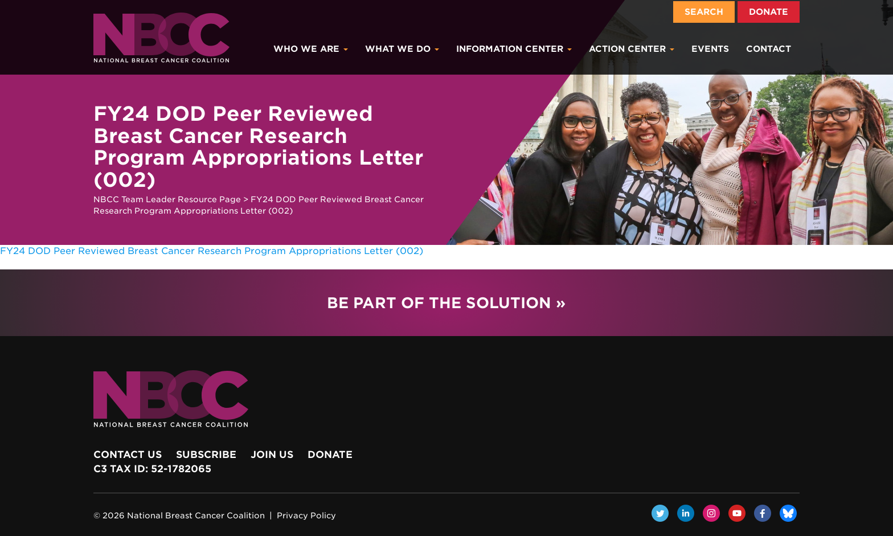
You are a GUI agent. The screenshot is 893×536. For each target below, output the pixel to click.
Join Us (272, 454)
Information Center (514, 49)
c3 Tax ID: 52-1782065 (152, 468)
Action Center (631, 49)
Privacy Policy (306, 515)
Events (710, 49)
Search (704, 12)
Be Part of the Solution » (446, 303)
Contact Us (127, 454)
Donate (768, 12)
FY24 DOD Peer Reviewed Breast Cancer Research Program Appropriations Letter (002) (211, 251)
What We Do (402, 49)
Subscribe (206, 454)
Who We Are (310, 49)
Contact (768, 49)
